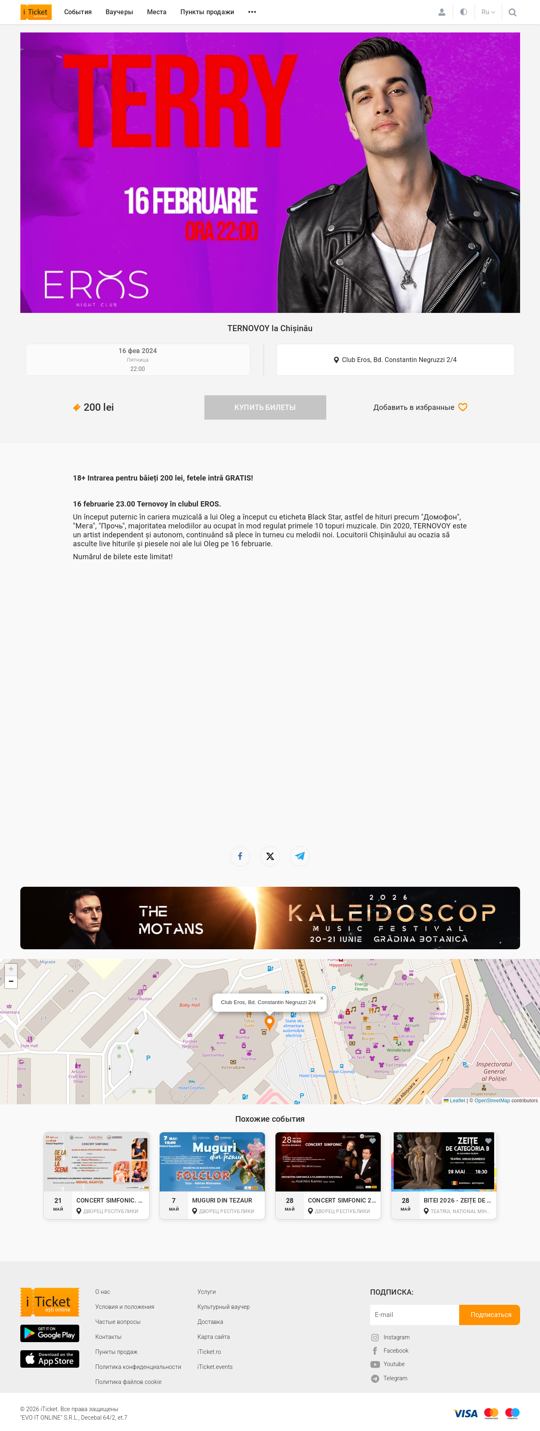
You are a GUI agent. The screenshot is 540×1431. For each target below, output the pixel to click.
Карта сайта (213, 1337)
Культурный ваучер (223, 1307)
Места (157, 12)
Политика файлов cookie (128, 1382)
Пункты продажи (207, 12)
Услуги (206, 1292)
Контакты (108, 1337)
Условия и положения (124, 1307)
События (78, 12)
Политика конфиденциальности (138, 1367)
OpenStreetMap (492, 1100)
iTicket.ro (209, 1352)
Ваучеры (119, 12)
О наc (102, 1292)
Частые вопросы (118, 1322)
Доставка (210, 1322)
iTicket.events (215, 1367)
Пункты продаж (116, 1352)
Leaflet (454, 1100)
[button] (270, 1024)
